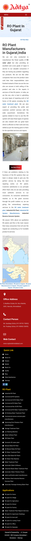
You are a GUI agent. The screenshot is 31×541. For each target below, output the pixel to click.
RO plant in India (18, 288)
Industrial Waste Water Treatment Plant (16, 468)
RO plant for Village (10, 497)
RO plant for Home (10, 494)
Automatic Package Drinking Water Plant (17, 484)
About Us (7, 357)
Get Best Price (15, 167)
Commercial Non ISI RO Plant (13, 406)
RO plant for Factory (11, 507)
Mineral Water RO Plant (11, 446)
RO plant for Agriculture (12, 501)
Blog (6, 374)
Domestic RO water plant (12, 442)
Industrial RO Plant (10, 393)
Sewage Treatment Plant (12, 428)
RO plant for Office (10, 524)
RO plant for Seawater (11, 527)
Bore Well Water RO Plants (12, 455)
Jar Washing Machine (11, 432)
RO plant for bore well (11, 517)
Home (6, 354)
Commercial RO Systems (12, 396)
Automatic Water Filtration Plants (14, 472)
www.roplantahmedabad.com (13, 343)
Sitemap (7, 380)
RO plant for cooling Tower (12, 520)
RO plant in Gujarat (19, 284)
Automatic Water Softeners (13, 465)
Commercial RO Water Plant (13, 403)
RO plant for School (10, 504)
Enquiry (7, 361)
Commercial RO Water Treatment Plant (16, 410)
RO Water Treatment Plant (12, 452)
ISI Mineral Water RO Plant (12, 449)
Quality (7, 371)
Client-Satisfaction (10, 377)
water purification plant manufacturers (16, 475)
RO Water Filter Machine (12, 459)
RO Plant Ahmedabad (6, 284)
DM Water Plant (9, 438)
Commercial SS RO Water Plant (14, 400)
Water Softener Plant (11, 435)
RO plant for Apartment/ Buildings (15, 514)
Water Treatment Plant (11, 462)
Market (7, 364)
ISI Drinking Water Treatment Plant (15, 413)
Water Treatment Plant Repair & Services (17, 511)
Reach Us (7, 367)
